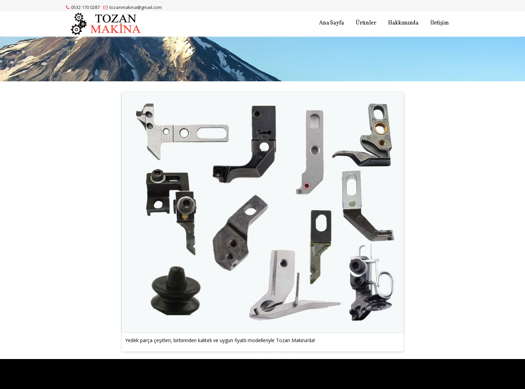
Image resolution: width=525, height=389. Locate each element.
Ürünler (366, 23)
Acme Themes (274, 371)
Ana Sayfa (331, 23)
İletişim (439, 23)
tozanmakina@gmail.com (132, 7)
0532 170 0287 (83, 7)
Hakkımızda (403, 23)
